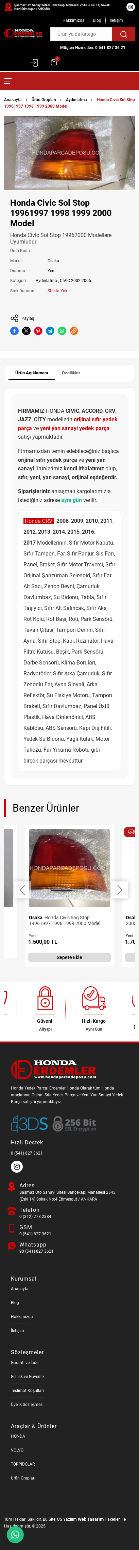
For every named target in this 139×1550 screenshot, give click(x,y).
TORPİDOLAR (23, 1464)
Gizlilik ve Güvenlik (28, 1376)
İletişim (116, 20)
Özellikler (71, 372)
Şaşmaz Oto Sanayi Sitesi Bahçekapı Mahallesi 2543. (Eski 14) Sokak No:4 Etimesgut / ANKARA (62, 7)
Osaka (53, 261)
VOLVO (17, 1450)
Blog (97, 20)
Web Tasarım (91, 1519)
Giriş (34, 63)
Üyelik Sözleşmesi (27, 1404)
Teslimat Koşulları (27, 1390)
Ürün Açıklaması (31, 372)
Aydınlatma (76, 99)
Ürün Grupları (44, 99)
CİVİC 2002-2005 (75, 280)
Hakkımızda (74, 20)
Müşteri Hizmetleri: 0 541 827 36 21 (92, 47)
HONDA (18, 1436)
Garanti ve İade (24, 1362)
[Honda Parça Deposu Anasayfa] (23, 33)
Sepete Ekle (69, 957)
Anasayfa (13, 99)
